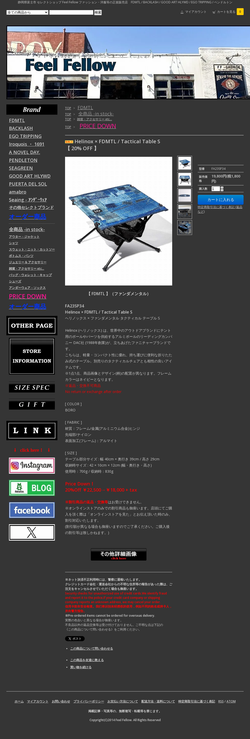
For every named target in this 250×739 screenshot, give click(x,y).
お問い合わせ (61, 701)
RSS (221, 701)
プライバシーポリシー (88, 701)
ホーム (19, 701)
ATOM (231, 701)
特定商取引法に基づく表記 (196, 701)
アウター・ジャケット (24, 236)
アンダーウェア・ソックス (27, 287)
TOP (68, 108)
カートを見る (230, 11)
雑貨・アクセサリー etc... (94, 119)
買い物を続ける (81, 667)
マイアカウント (196, 11)
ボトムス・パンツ (21, 256)
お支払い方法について (122, 701)
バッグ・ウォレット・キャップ (30, 275)
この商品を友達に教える (87, 660)
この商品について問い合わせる (91, 648)
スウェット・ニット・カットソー (32, 249)
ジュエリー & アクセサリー (27, 262)
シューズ (15, 281)
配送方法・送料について (158, 701)
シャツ (13, 243)
